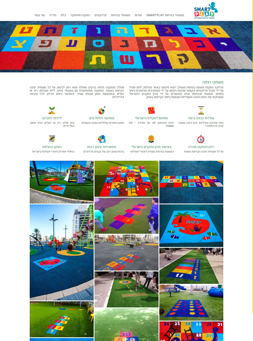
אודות (139, 15)
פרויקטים (101, 15)
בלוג (63, 15)
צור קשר (39, 15)
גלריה (52, 15)
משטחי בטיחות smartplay (165, 15)
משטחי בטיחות (121, 15)
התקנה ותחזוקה (80, 15)
